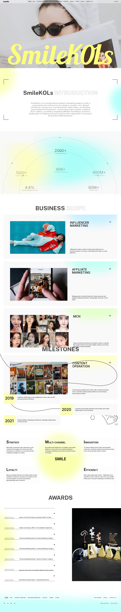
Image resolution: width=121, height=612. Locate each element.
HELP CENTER (97, 597)
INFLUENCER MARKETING (55, 1)
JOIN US (82, 1)
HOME (29, 1)
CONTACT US (89, 1)
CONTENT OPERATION (42, 1)
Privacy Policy (114, 603)
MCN (34, 1)
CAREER (72, 1)
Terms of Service (104, 603)
